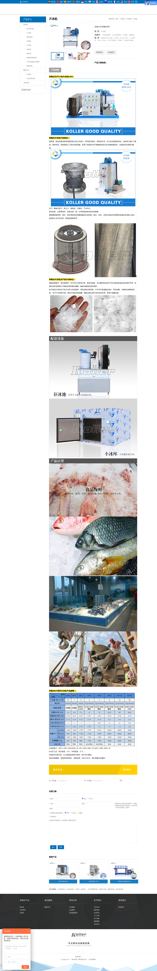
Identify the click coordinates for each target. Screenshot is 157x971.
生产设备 (96, 918)
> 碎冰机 (28, 74)
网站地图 (74, 959)
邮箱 (80, 813)
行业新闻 (72, 910)
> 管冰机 (28, 49)
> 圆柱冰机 (29, 66)
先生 (85, 799)
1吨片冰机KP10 (62, 781)
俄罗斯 (110, 2)
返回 (121, 780)
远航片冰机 (102, 889)
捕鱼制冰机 (111, 889)
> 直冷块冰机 (30, 29)
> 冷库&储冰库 (30, 78)
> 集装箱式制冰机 (31, 57)
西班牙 (69, 2)
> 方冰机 (28, 33)
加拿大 (101, 2)
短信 (74, 813)
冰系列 (22, 913)
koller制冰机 (116, 35)
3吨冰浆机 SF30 (93, 881)
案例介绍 (47, 907)
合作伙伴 (96, 924)
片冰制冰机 (106, 35)
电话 (68, 813)
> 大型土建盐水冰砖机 (33, 62)
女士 (90, 799)
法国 (118, 2)
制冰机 (25, 24)
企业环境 (96, 913)
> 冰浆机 (28, 41)
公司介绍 (96, 907)
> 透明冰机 (29, 37)
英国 (132, 2)
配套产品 (26, 70)
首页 (116, 19)
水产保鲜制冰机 (93, 889)
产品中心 (123, 19)
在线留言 (111, 52)
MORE (126, 769)
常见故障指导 (73, 913)
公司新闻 (72, 907)
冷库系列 (22, 910)
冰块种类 (26, 83)
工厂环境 (96, 915)
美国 (125, 2)
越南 (61, 2)
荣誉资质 (96, 910)
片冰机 (135, 19)
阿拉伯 (53, 2)
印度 (93, 2)
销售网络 (96, 921)
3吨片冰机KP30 (98, 781)
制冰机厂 (83, 889)
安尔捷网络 (92, 959)
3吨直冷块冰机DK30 (124, 881)
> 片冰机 (28, 45)
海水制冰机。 (120, 889)
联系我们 (99, 52)
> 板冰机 (28, 53)
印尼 (86, 2)
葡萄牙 (78, 2)
